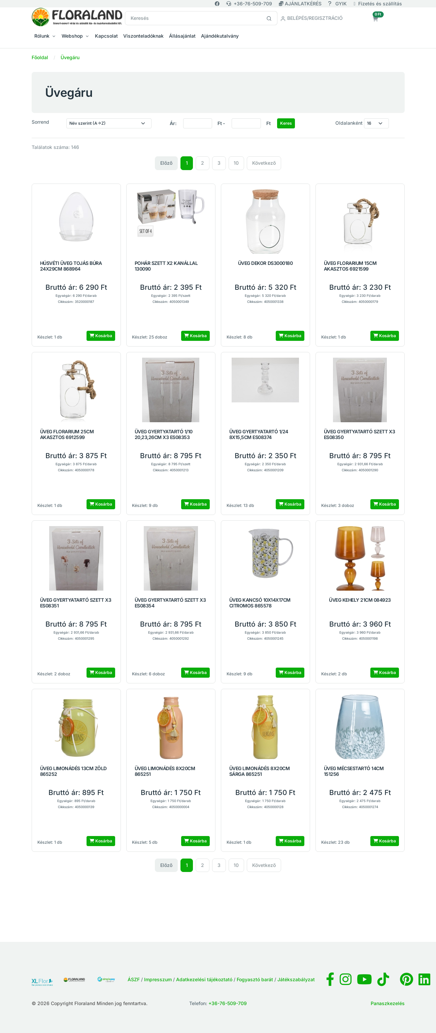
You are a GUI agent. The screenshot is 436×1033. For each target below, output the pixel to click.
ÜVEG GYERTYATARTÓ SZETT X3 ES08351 (75, 602)
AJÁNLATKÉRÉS (301, 3)
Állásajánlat (182, 36)
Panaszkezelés (388, 1003)
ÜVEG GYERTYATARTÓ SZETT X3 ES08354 (170, 602)
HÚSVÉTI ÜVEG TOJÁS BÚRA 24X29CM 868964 (71, 266)
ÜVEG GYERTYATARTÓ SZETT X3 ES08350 (359, 434)
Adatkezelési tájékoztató (204, 979)
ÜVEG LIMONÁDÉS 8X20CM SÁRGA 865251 (259, 771)
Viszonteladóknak (143, 36)
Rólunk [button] (41, 36)
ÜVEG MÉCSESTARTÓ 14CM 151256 (354, 771)
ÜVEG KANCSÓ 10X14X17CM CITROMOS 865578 (260, 602)
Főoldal (40, 57)
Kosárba (101, 335)
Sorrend (40, 122)
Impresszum (158, 979)
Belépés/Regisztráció (311, 18)
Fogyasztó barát (255, 979)
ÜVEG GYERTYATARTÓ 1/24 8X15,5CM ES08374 (258, 434)
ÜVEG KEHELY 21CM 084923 (360, 600)
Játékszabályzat (296, 979)
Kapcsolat (106, 36)
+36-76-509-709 (249, 3)
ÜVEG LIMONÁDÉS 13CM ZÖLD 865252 (73, 771)
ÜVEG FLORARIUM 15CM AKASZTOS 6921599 (350, 266)
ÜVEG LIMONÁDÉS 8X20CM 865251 (165, 771)
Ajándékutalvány (220, 36)
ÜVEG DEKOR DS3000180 (265, 263)
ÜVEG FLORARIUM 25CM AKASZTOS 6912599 (67, 434)
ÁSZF (134, 979)
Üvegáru (70, 57)
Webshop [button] (72, 36)
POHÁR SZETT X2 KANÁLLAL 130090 (166, 266)
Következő (264, 163)
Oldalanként (349, 123)
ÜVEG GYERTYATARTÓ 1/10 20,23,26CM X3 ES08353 (164, 434)
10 (236, 163)
